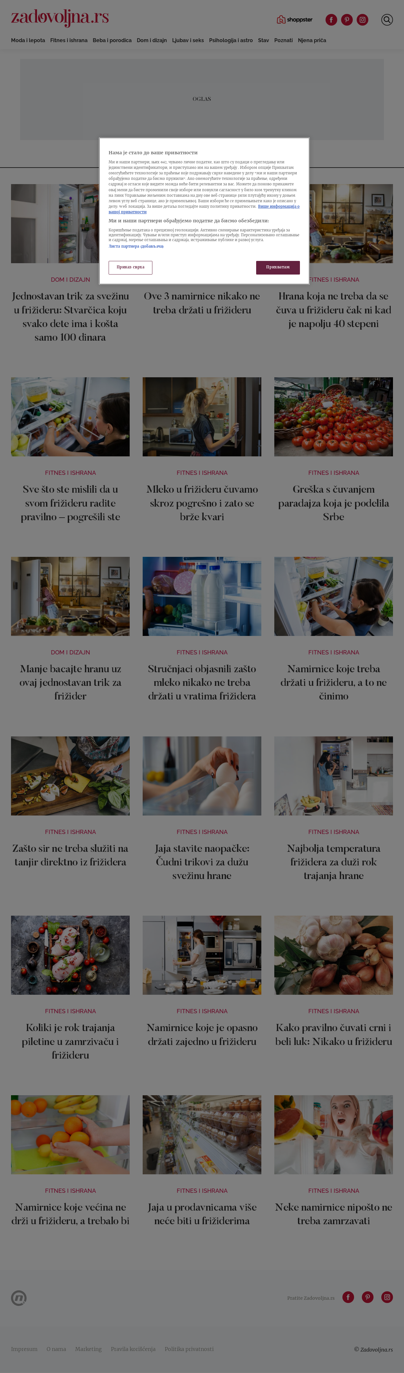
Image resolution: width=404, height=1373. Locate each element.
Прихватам (278, 267)
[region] (204, 211)
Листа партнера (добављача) (136, 247)
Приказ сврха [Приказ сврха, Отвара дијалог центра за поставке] (131, 267)
